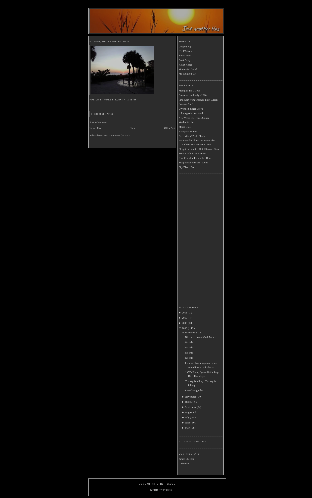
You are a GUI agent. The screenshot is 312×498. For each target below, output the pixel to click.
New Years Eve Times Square (194, 117)
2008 (185, 328)
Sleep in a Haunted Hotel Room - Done (199, 148)
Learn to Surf (185, 104)
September (191, 407)
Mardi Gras (185, 126)
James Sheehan (186, 458)
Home (133, 128)
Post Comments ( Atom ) (117, 135)
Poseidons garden (194, 390)
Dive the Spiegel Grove (191, 108)
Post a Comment (98, 122)
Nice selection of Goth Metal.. (200, 337)
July (187, 417)
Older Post (169, 128)
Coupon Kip (185, 46)
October (189, 401)
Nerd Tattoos (185, 51)
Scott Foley (185, 60)
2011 (185, 312)
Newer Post (95, 128)
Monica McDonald (188, 69)
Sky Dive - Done (187, 167)
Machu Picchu (186, 122)
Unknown (184, 463)
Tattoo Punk (185, 55)
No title (189, 342)
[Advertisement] (195, 237)
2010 (185, 317)
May (187, 427)
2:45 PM (132, 100)
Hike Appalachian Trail (191, 113)
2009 (185, 322)
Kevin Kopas (185, 64)
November (191, 396)
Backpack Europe (188, 131)
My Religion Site (188, 73)
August (189, 412)
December (190, 332)
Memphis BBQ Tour (189, 90)
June (187, 422)
